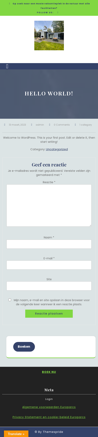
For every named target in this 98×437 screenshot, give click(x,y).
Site (49, 279)
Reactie (49, 182)
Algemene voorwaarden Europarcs (49, 407)
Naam (49, 237)
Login (49, 399)
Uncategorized (57, 149)
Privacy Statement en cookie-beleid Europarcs (49, 417)
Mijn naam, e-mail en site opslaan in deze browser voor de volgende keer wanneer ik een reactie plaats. (52, 302)
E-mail (49, 258)
